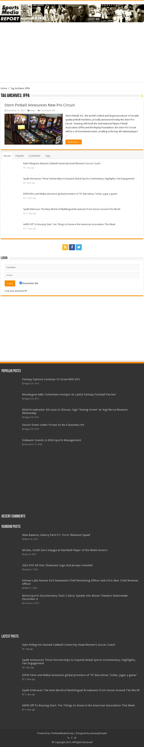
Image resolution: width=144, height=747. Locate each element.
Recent (7, 155)
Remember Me (29, 283)
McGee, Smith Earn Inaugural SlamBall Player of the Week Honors (64, 550)
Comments (34, 155)
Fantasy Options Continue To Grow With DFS (51, 379)
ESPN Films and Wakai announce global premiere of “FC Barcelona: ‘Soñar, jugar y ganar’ (70, 193)
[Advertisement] (72, 52)
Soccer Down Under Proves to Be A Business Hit (53, 425)
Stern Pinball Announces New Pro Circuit (39, 105)
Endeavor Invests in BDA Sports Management (51, 440)
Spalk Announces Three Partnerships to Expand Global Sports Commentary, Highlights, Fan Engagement (78, 178)
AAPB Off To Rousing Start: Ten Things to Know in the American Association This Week (69, 224)
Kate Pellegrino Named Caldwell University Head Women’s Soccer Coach (61, 163)
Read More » (74, 142)
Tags (47, 155)
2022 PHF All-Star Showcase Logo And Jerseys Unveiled (57, 565)
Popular (20, 155)
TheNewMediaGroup (62, 733)
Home (4, 88)
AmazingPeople (98, 733)
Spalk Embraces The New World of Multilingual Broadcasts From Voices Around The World (71, 209)
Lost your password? (16, 290)
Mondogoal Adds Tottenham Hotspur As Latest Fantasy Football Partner (69, 394)
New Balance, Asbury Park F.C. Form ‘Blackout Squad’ (56, 535)
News (32, 110)
